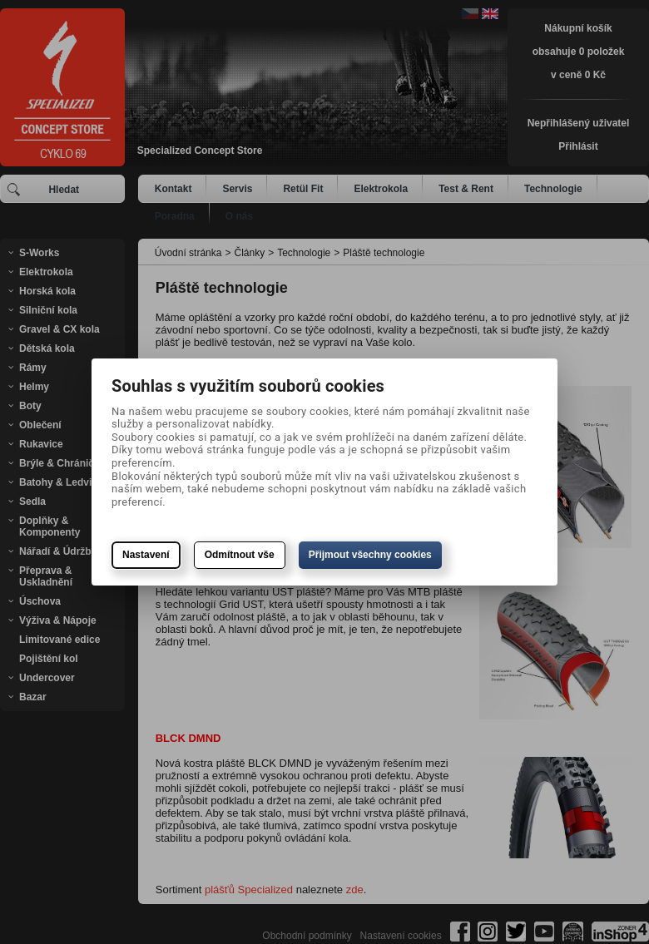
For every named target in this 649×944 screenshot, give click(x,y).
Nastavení (146, 555)
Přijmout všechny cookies (370, 555)
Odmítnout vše (240, 555)
